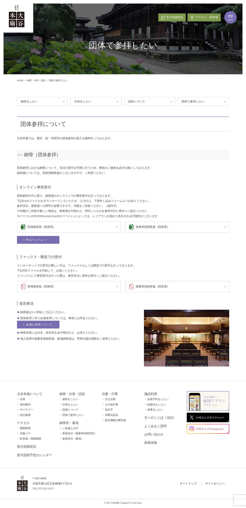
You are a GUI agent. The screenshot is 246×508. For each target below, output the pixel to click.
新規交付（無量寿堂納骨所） (79, 434)
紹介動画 (25, 416)
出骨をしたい (82, 101)
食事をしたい (155, 410)
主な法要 (110, 400)
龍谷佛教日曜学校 (115, 421)
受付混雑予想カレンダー (34, 456)
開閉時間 (25, 429)
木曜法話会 (111, 416)
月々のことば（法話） (160, 418)
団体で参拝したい (193, 101)
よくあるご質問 (155, 427)
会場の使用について (39, 325)
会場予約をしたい (158, 400)
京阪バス (25, 434)
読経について (136, 101)
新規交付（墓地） (73, 439)
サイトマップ (188, 484)
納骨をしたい (29, 101)
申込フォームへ (36, 240)
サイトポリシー (215, 484)
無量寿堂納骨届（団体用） (153, 227)
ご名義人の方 (70, 429)
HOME (20, 80)
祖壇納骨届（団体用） (42, 227)
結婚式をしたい (156, 405)
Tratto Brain (136, 504)
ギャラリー (26, 410)
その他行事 (111, 405)
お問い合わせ (153, 435)
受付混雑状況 (26, 447)
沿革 (22, 400)
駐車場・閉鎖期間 (30, 439)
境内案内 (25, 405)
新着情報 (150, 444)
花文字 (109, 410)
